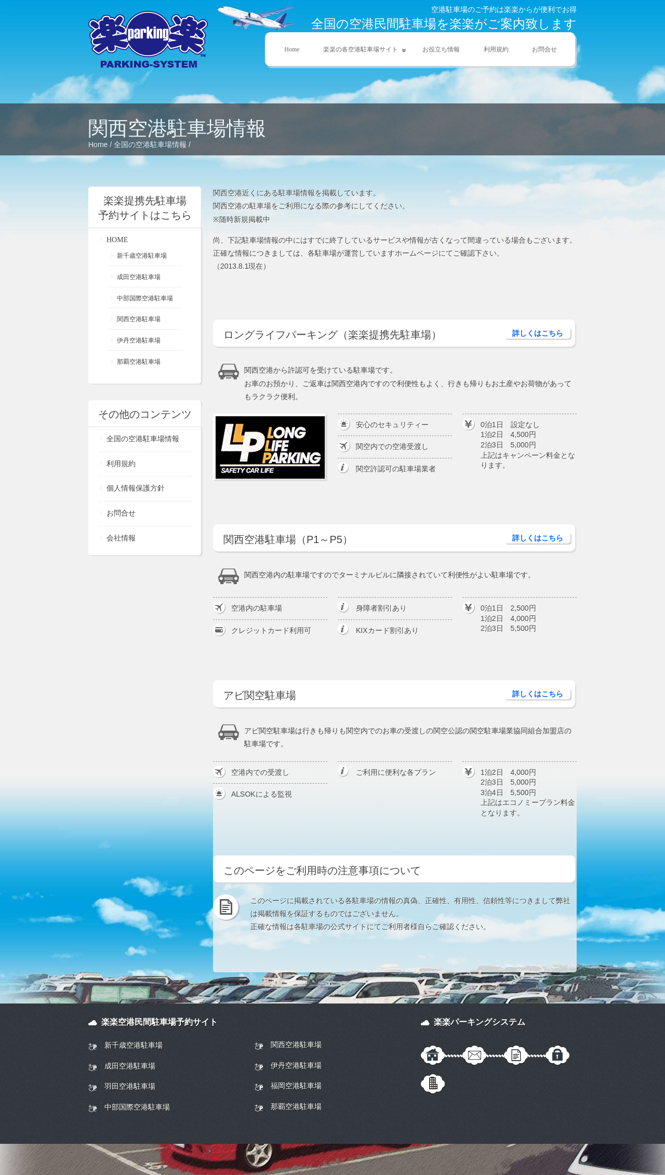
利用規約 (496, 49)
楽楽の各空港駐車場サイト (359, 50)
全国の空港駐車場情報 (150, 144)
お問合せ (544, 49)
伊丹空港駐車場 (139, 340)
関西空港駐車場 (139, 319)
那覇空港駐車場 (139, 361)
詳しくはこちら (537, 333)
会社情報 (121, 538)
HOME (117, 240)
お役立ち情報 (441, 49)
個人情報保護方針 (136, 488)
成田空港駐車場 (139, 277)
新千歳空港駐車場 (142, 255)
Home (291, 49)
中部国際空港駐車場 (145, 298)
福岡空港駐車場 (296, 1085)
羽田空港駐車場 (129, 1086)
